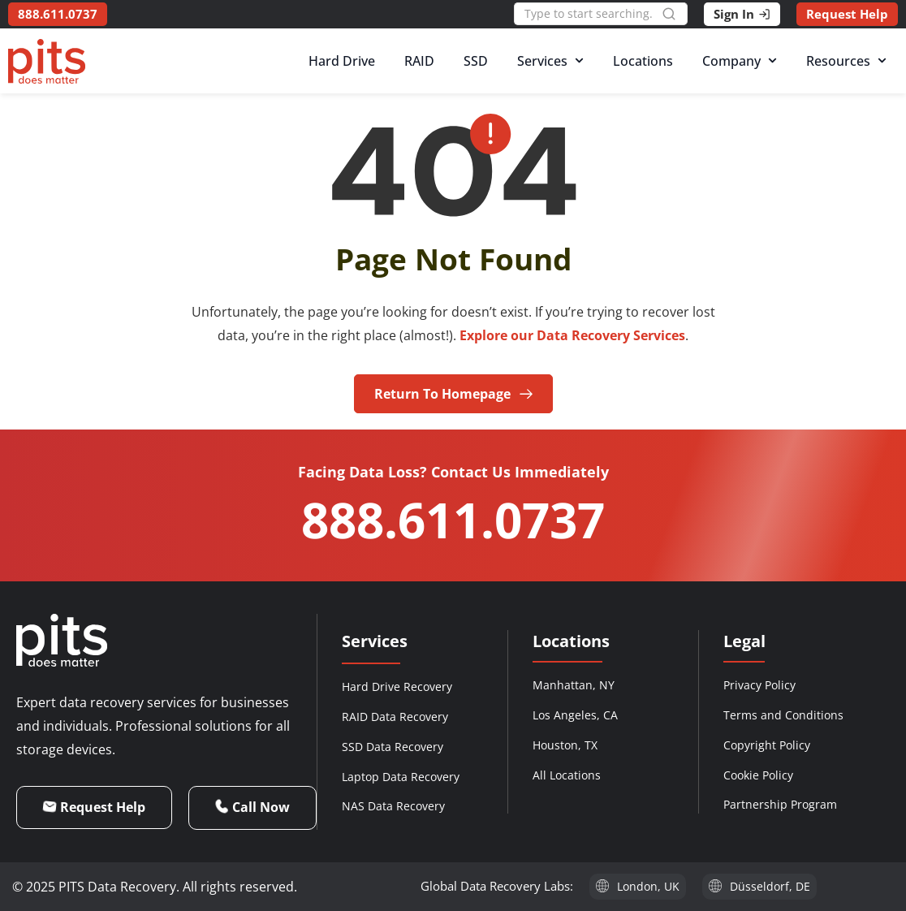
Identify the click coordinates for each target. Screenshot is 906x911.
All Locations (567, 775)
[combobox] (588, 13)
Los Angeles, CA (575, 715)
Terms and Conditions (783, 715)
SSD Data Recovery (392, 746)
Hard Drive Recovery (397, 686)
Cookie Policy (758, 775)
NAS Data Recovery (393, 806)
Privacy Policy (759, 685)
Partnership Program (780, 804)
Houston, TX (565, 745)
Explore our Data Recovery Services (572, 335)
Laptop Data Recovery (400, 776)
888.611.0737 (453, 519)
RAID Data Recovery (395, 716)
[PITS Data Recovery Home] (46, 61)
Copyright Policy (766, 745)
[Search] (675, 13)
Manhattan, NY (574, 685)
